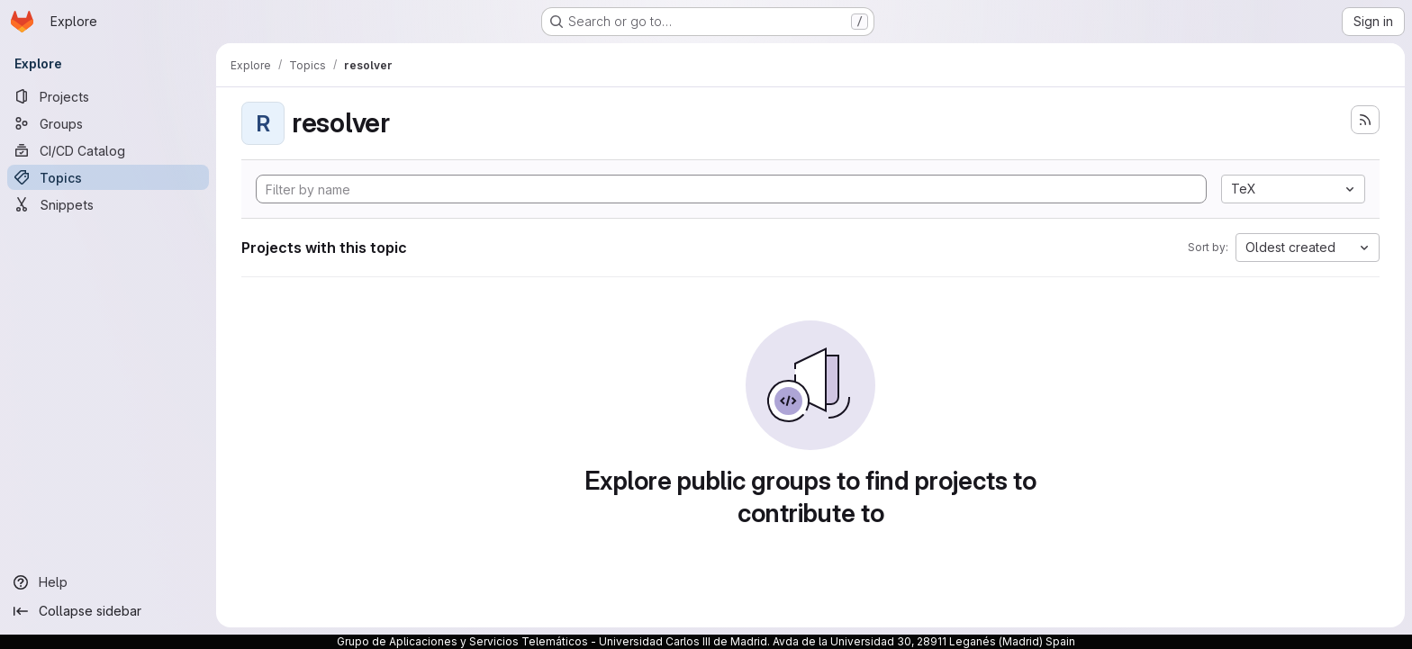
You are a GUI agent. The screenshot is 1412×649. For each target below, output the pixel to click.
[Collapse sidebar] (108, 611)
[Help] (108, 582)
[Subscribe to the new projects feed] (1365, 119)
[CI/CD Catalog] (108, 150)
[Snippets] (108, 204)
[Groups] (108, 123)
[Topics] (108, 177)
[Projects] (108, 96)
